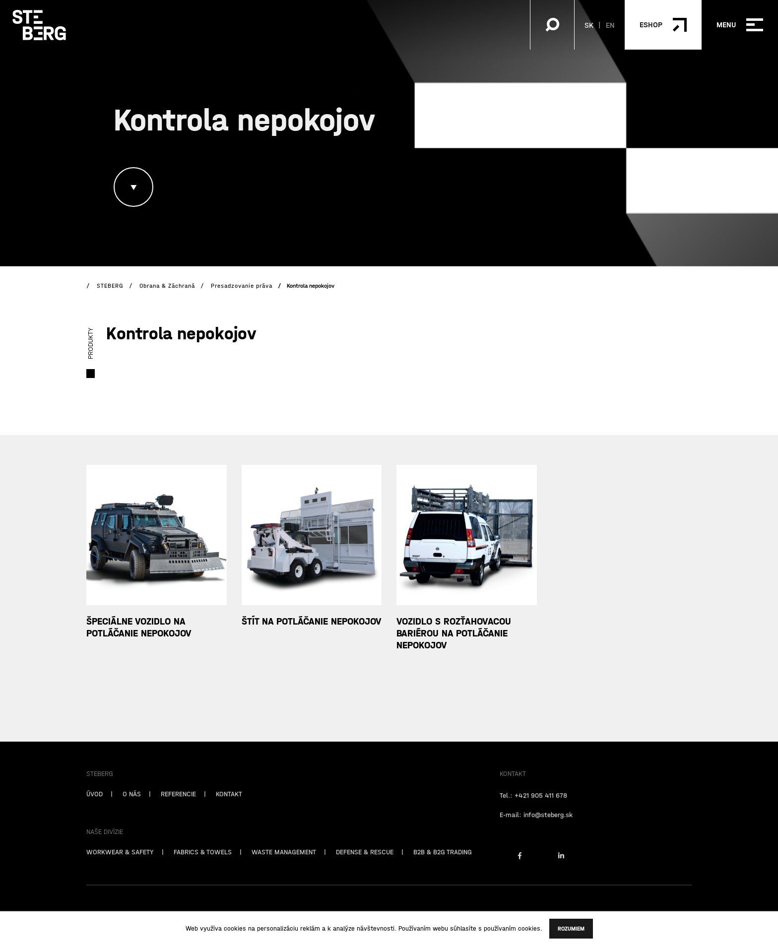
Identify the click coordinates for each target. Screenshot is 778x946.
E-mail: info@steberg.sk (536, 824)
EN (610, 24)
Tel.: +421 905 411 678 (533, 805)
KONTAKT (229, 804)
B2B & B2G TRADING (442, 862)
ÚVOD (94, 804)
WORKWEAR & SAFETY (120, 862)
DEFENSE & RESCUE (364, 862)
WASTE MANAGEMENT (284, 862)
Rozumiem (571, 928)
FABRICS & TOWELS (203, 862)
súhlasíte (463, 928)
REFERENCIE (178, 804)
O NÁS (132, 804)
